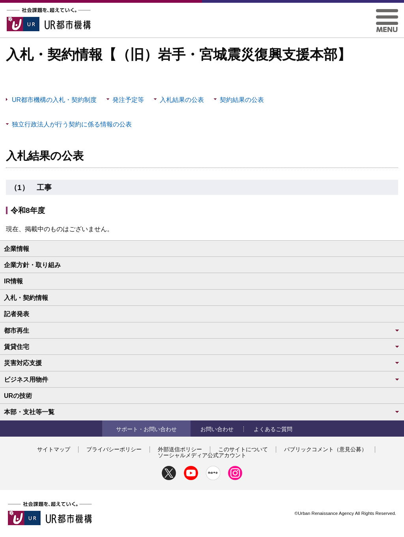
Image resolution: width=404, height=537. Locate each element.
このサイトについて (243, 449)
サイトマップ (53, 449)
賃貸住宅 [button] (202, 346)
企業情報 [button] (16, 248)
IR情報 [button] (13, 281)
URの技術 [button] (18, 395)
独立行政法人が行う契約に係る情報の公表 (72, 124)
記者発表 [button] (16, 314)
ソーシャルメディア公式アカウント (202, 455)
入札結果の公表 (182, 99)
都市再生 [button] (202, 330)
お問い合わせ (217, 429)
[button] (387, 12)
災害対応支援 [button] (202, 363)
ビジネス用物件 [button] (202, 379)
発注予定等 (128, 99)
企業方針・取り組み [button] (32, 265)
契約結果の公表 (242, 99)
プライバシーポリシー (114, 449)
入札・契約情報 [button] (26, 297)
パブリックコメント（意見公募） (325, 449)
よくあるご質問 (273, 429)
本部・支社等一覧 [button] (202, 412)
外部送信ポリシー (180, 449)
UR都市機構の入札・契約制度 (54, 99)
